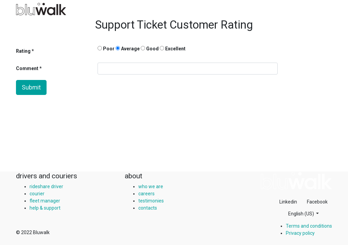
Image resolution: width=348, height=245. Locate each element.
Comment (27, 68)
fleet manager (45, 200)
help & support (45, 208)
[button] (303, 214)
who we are (150, 186)
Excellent (173, 48)
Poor (106, 48)
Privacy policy (300, 233)
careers (146, 193)
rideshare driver (46, 186)
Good (150, 48)
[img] (296, 181)
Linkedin (288, 202)
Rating (23, 51)
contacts (147, 208)
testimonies (151, 200)
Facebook (317, 202)
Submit (31, 87)
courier (37, 193)
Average (128, 48)
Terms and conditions (309, 226)
